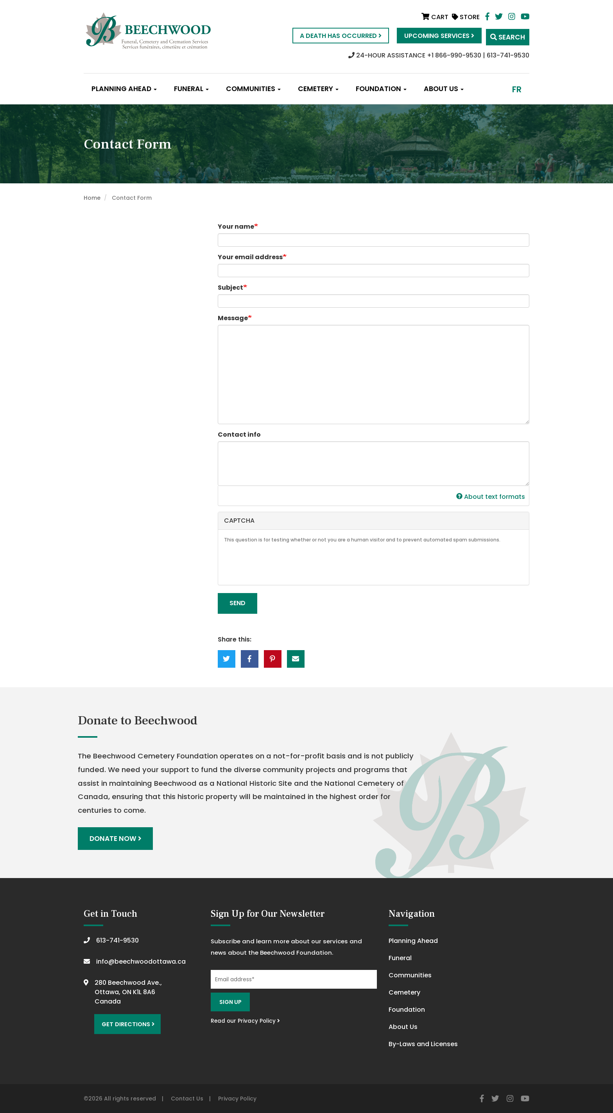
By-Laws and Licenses (423, 1043)
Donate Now (116, 838)
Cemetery (318, 88)
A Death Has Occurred (333, 35)
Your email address (250, 257)
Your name (236, 226)
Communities (253, 88)
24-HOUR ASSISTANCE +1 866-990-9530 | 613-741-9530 (438, 55)
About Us (444, 88)
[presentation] (283, 563)
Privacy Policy (237, 1098)
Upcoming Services (432, 35)
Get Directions (126, 1021)
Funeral (191, 88)
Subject (230, 287)
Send (237, 603)
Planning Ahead (124, 88)
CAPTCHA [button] (239, 520)
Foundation (381, 88)
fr (517, 89)
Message (233, 318)
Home (92, 198)
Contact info (239, 434)
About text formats (490, 496)
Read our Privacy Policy (245, 1019)
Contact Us (187, 1098)
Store (466, 17)
